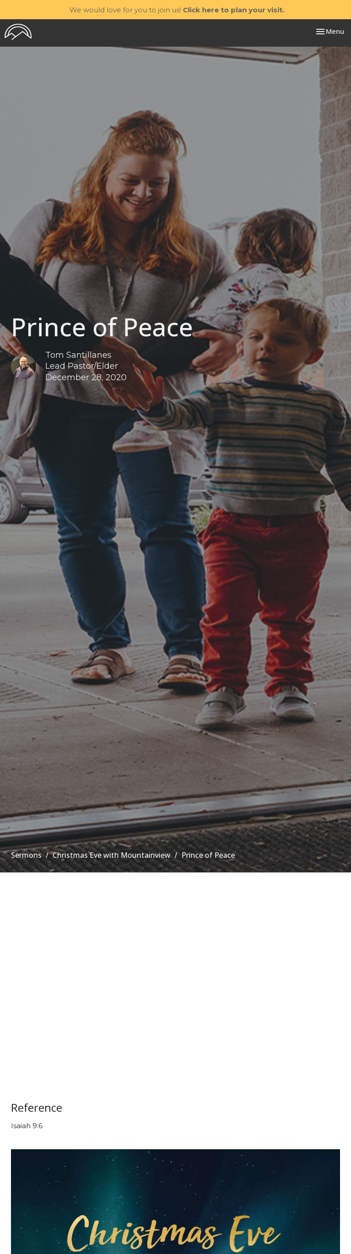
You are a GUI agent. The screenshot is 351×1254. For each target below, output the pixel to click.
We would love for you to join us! (176, 9)
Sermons (26, 855)
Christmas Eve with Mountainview (111, 855)
